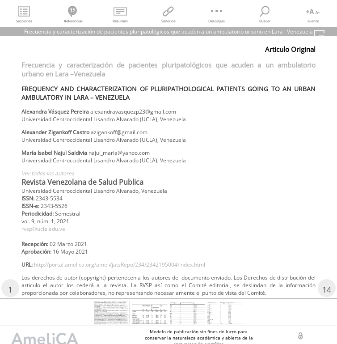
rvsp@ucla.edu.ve (43, 229)
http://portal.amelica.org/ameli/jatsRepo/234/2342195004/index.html (119, 264)
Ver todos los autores (47, 173)
